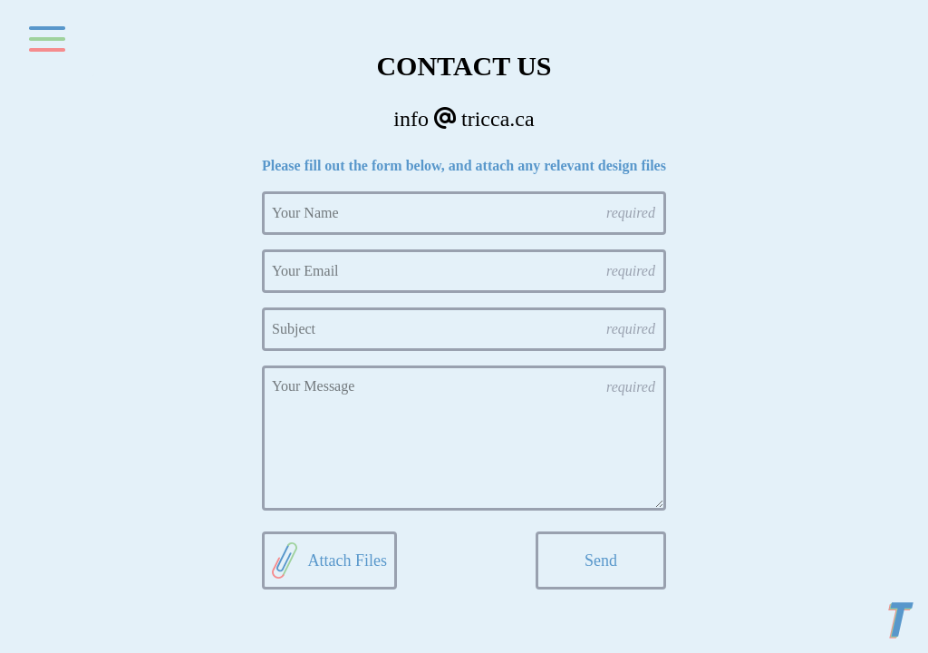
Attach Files (329, 560)
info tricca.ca (463, 119)
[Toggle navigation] (47, 40)
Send (601, 560)
